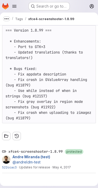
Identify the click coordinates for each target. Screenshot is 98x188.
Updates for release (34, 167)
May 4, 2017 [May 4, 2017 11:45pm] (62, 167)
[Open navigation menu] (14, 6)
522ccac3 (9, 167)
